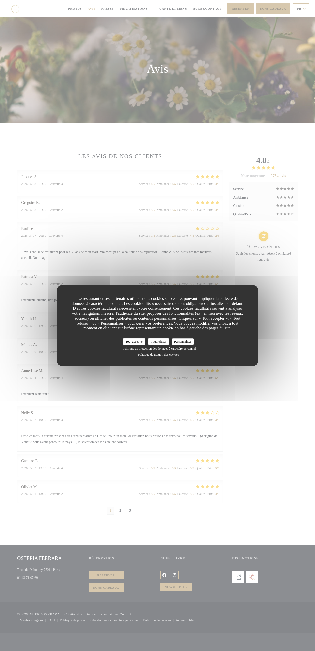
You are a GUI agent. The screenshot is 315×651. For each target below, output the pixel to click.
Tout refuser (158, 341)
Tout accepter (134, 341)
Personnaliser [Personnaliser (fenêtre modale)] (182, 341)
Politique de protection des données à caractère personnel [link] (159, 348)
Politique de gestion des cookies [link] (158, 354)
